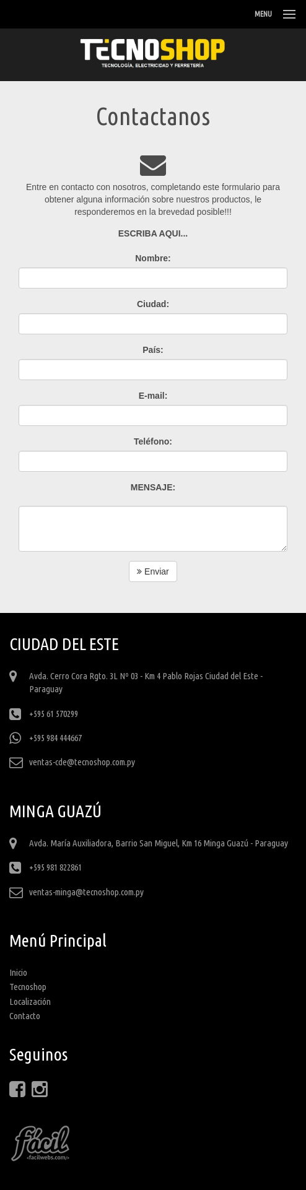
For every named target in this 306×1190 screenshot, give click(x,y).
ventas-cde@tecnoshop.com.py (82, 762)
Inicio (18, 972)
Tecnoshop (27, 986)
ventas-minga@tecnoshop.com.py (86, 892)
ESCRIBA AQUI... (153, 233)
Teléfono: (153, 441)
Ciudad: (153, 304)
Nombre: (153, 258)
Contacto (24, 1015)
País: (152, 350)
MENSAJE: (153, 487)
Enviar (153, 571)
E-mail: (153, 396)
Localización (30, 1001)
